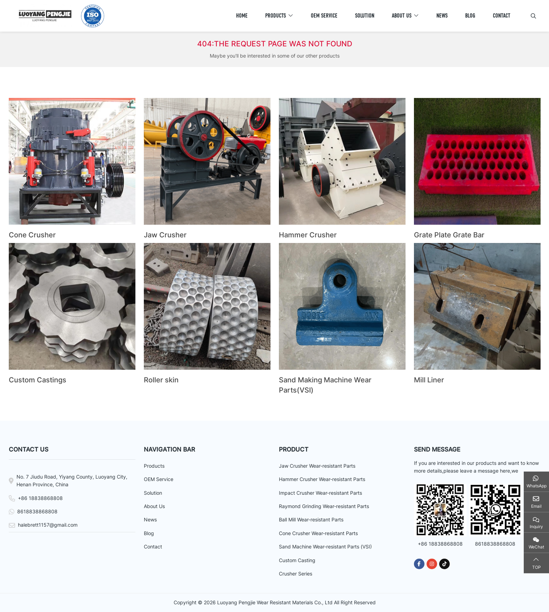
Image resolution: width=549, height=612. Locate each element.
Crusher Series (295, 574)
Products (275, 15)
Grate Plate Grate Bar (449, 235)
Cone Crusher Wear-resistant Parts (318, 533)
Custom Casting (297, 560)
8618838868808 (37, 511)
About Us (401, 15)
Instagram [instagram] (432, 564)
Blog (470, 15)
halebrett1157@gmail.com (48, 525)
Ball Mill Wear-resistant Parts (311, 519)
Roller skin (161, 380)
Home (242, 15)
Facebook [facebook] (419, 564)
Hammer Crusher (308, 235)
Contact (501, 15)
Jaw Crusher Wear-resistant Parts (317, 466)
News (442, 15)
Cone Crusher (32, 235)
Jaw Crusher (165, 235)
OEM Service (324, 15)
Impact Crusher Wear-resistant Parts (320, 493)
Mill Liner (429, 380)
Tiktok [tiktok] (444, 564)
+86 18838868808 (40, 498)
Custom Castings (37, 380)
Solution (364, 15)
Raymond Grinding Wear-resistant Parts (324, 506)
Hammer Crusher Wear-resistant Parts (322, 479)
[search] (532, 16)
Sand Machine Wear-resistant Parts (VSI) (325, 547)
